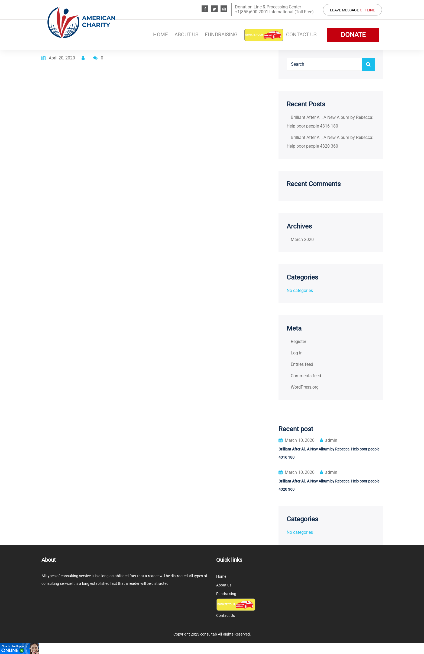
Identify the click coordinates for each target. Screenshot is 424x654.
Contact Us (301, 34)
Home (160, 34)
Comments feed (306, 375)
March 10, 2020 (297, 440)
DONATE (353, 35)
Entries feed (302, 364)
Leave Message (352, 10)
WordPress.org (305, 387)
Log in (297, 352)
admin (328, 440)
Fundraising (221, 34)
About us (186, 34)
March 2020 (302, 239)
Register (298, 341)
